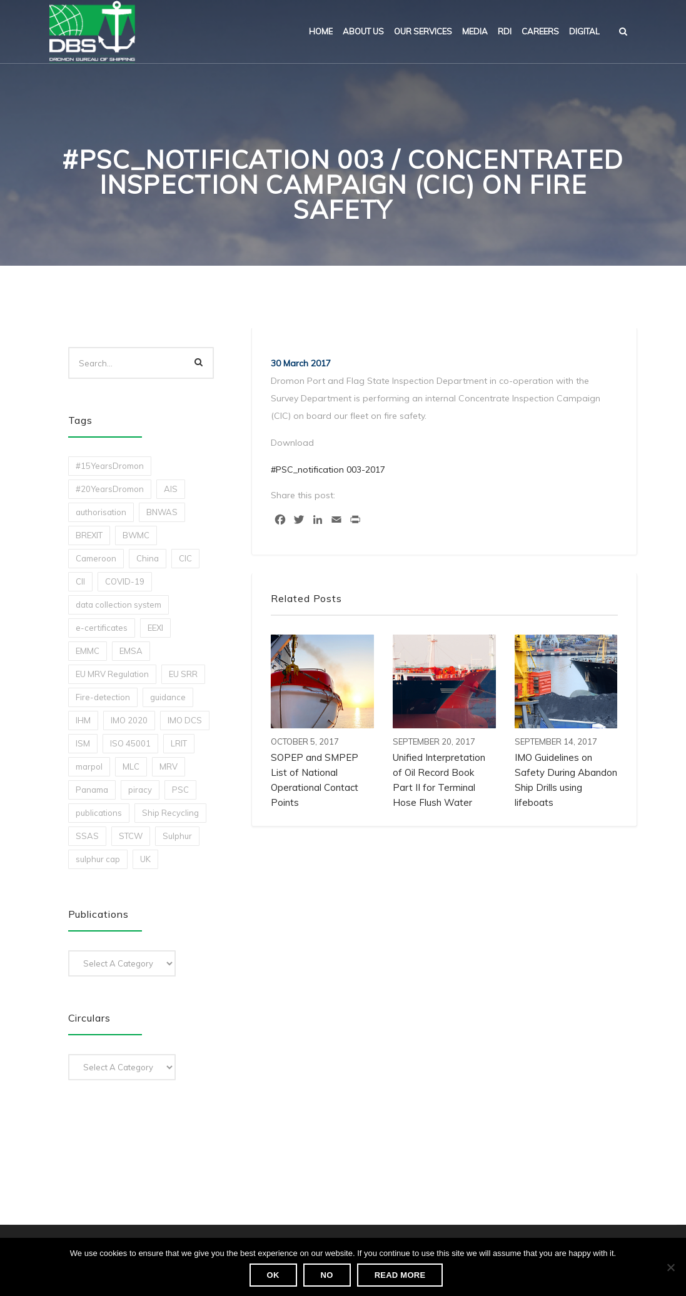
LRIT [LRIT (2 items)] (179, 743)
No (327, 1275)
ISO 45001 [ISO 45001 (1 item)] (130, 743)
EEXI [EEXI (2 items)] (155, 628)
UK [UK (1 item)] (145, 859)
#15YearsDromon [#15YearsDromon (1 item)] (110, 466)
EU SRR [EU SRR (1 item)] (183, 674)
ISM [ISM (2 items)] (83, 743)
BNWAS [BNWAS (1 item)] (162, 512)
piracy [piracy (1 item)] (140, 790)
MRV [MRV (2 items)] (168, 766)
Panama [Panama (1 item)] (92, 790)
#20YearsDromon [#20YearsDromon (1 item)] (110, 489)
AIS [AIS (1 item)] (171, 489)
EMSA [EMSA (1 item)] (131, 651)
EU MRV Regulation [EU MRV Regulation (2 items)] (112, 674)
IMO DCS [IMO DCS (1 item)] (185, 720)
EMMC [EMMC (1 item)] (87, 651)
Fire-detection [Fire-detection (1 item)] (103, 697)
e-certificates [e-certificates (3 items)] (102, 628)
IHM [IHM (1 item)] (83, 720)
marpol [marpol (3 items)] (89, 766)
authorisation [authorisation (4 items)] (101, 512)
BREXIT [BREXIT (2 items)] (89, 535)
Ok (273, 1275)
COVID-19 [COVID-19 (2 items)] (124, 581)
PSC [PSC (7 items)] (180, 790)
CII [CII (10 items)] (80, 581)
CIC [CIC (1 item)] (185, 558)
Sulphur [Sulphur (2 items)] (177, 836)
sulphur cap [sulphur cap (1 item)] (98, 859)
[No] (670, 1267)
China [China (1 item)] (147, 558)
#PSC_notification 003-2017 (328, 469)
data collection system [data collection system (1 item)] (118, 605)
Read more (400, 1275)
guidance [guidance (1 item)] (168, 697)
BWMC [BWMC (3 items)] (136, 535)
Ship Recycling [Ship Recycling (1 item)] (170, 813)
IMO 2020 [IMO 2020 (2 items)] (129, 720)
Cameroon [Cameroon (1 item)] (96, 558)
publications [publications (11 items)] (99, 813)
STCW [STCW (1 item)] (131, 836)
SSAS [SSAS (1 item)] (87, 836)
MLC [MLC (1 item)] (131, 766)
